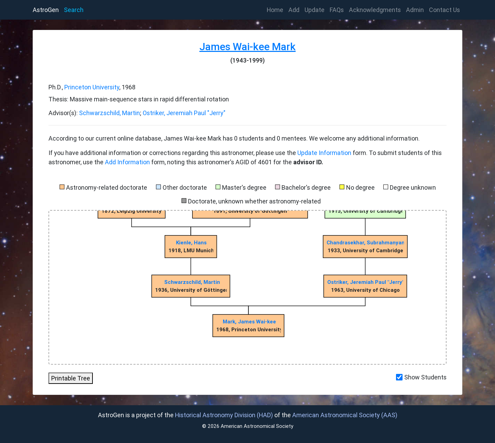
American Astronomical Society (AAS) (344, 415)
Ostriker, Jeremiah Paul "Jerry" (184, 113)
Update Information (325, 153)
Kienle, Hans (191, 242)
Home (276, 9)
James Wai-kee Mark (247, 46)
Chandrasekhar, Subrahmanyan (366, 242)
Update (314, 10)
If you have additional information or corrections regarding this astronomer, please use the (172, 153)
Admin (415, 10)
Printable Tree (70, 378)
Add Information (127, 162)
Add (293, 10)
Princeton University (91, 87)
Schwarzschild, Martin (109, 113)
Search (74, 10)
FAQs (337, 10)
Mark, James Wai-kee (249, 321)
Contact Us (444, 10)
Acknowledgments (375, 10)
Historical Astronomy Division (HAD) (224, 415)
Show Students (425, 377)
